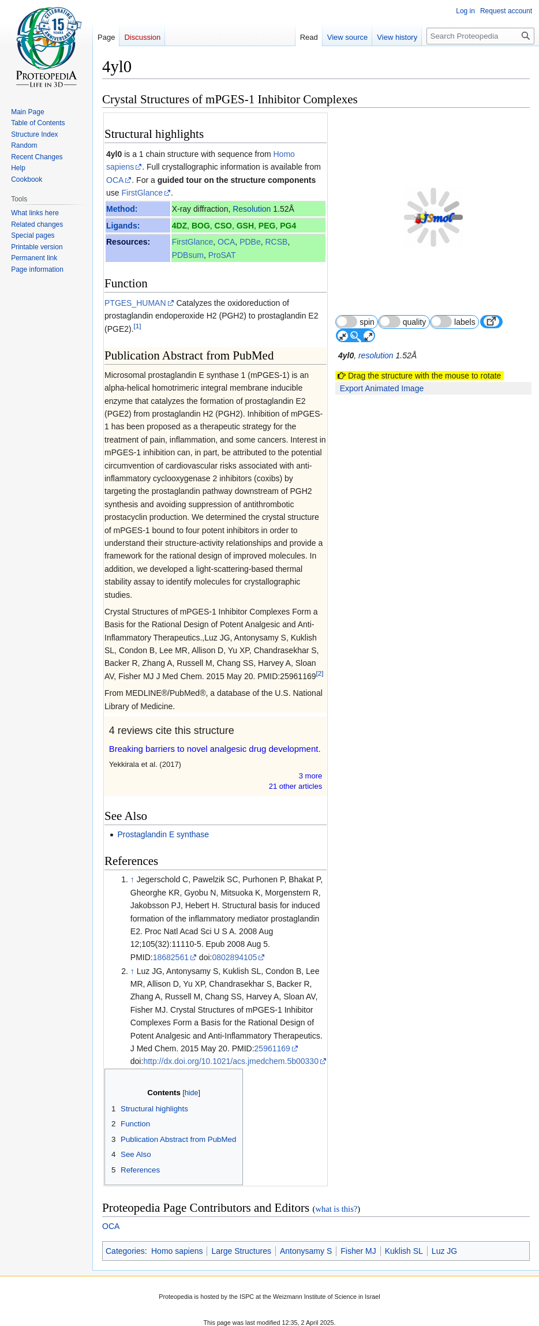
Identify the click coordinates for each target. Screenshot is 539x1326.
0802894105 (234, 957)
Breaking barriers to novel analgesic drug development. (215, 749)
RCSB (276, 241)
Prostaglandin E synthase (163, 834)
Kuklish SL (404, 1251)
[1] (137, 325)
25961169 (272, 1048)
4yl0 (114, 154)
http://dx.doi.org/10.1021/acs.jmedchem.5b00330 (231, 1061)
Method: (121, 208)
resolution (376, 328)
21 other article (296, 786)
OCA (114, 180)
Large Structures (241, 1251)
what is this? (336, 1208)
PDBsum (188, 255)
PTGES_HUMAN (135, 303)
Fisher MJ (358, 1251)
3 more (310, 775)
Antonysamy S (306, 1251)
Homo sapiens (177, 1251)
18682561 (171, 957)
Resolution (252, 208)
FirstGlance (142, 192)
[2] (320, 673)
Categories (125, 1251)
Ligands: (123, 225)
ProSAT (222, 255)
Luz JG (444, 1251)
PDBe (250, 241)
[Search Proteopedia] (480, 36)
